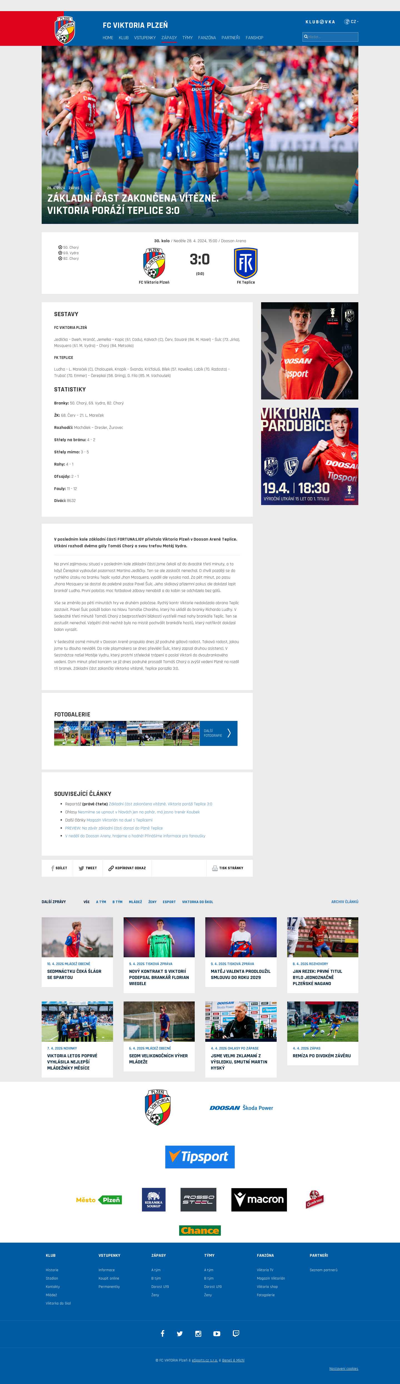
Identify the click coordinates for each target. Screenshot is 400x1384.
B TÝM (117, 902)
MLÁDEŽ (135, 902)
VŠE (87, 902)
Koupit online (109, 1278)
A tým (156, 1270)
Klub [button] (124, 37)
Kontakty (53, 1286)
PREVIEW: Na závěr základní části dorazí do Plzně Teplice (114, 828)
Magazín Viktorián (271, 1278)
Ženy (152, 902)
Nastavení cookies (343, 1368)
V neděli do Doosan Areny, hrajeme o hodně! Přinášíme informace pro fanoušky (135, 836)
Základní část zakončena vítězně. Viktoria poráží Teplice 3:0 (133, 205)
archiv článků (344, 902)
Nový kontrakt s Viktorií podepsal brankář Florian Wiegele (159, 977)
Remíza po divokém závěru (322, 1056)
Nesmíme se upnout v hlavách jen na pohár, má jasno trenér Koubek (138, 812)
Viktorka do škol (58, 1303)
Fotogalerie (266, 1295)
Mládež (51, 1295)
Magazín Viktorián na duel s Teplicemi (119, 820)
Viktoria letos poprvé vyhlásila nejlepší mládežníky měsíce (72, 1062)
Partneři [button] (231, 37)
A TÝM (101, 902)
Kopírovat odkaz (127, 868)
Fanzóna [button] (207, 37)
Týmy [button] (187, 37)
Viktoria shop (267, 1286)
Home (108, 37)
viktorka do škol (197, 902)
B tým (156, 1278)
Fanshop (254, 37)
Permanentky (109, 1286)
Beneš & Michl (233, 1360)
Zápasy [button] (169, 37)
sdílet (59, 868)
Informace (107, 1270)
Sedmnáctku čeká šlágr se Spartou (74, 974)
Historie (52, 1270)
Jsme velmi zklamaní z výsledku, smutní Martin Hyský (239, 1062)
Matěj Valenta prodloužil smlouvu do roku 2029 (241, 974)
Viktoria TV (265, 1270)
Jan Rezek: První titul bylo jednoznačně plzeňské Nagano (317, 977)
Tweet (88, 868)
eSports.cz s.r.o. (205, 1360)
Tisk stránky (227, 868)
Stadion (52, 1278)
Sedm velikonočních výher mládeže (158, 1059)
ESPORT (169, 902)
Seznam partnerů (324, 1270)
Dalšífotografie (213, 733)
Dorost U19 (160, 1286)
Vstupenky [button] (145, 37)
